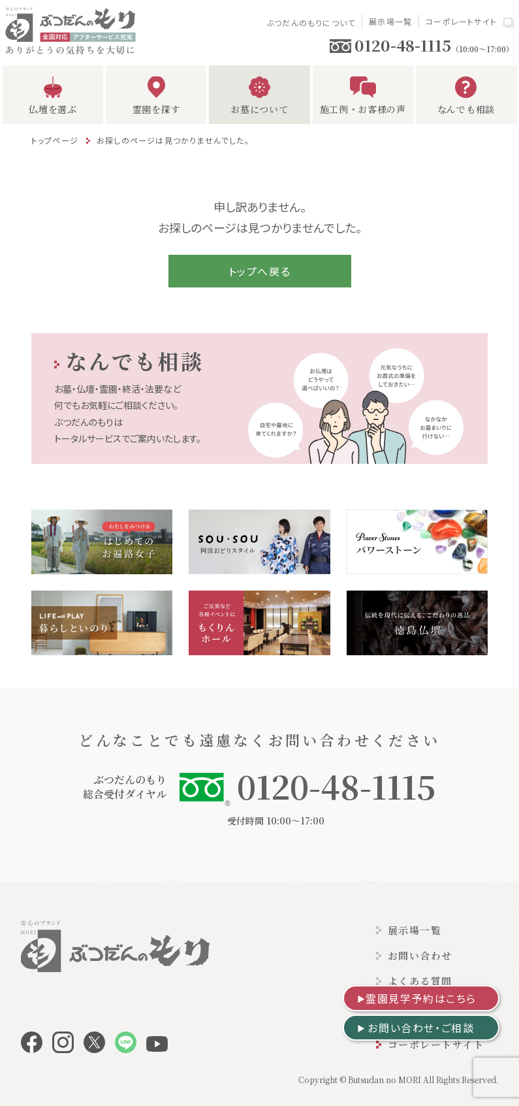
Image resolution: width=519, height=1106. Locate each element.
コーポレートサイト (461, 21)
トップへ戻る (259, 271)
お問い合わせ (420, 955)
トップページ (54, 140)
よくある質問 (420, 981)
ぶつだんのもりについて (310, 22)
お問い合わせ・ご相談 (421, 1027)
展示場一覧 (390, 21)
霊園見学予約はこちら (421, 998)
